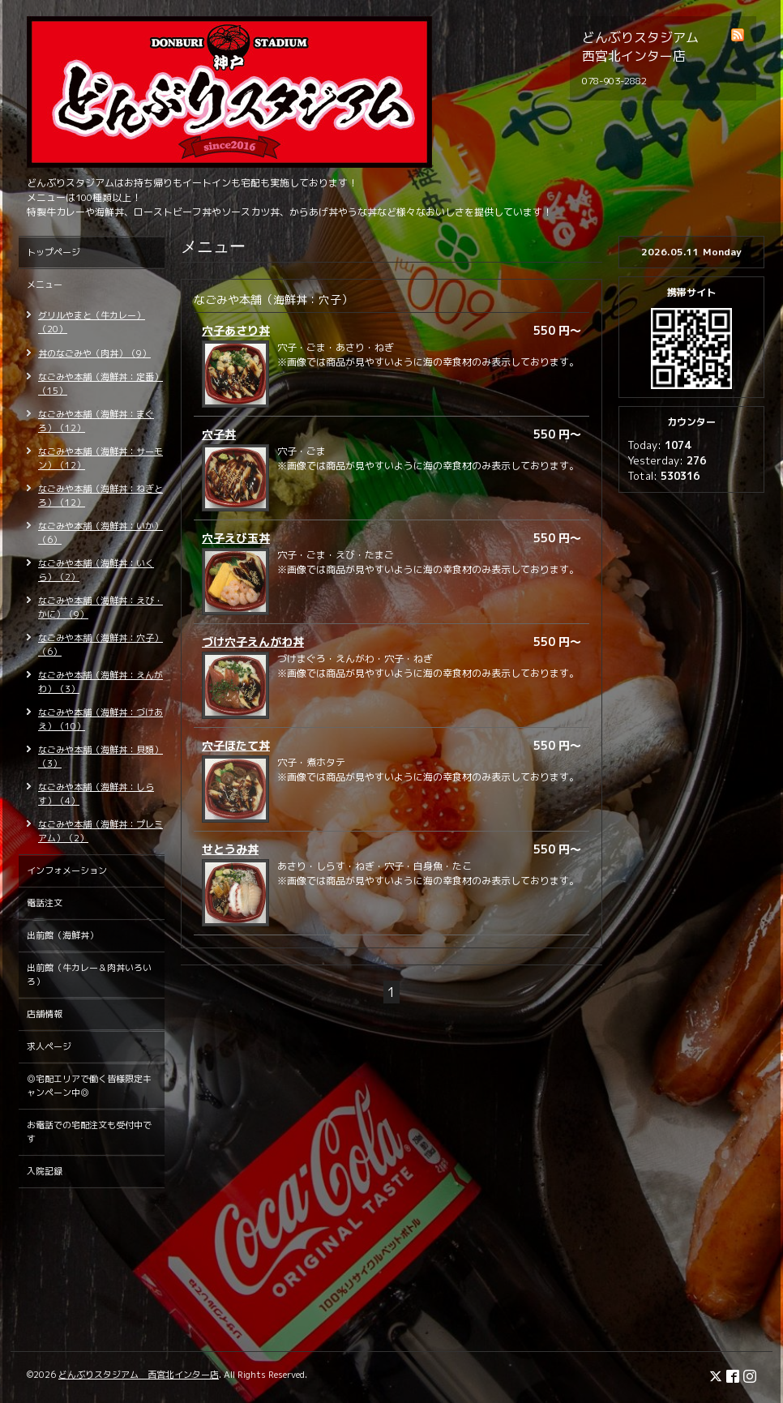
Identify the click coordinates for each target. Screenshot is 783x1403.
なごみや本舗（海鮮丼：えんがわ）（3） (100, 682)
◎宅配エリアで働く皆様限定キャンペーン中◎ (89, 1085)
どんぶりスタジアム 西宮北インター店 (138, 1374)
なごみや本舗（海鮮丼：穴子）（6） (100, 644)
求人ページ (49, 1046)
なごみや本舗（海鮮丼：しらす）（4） (96, 794)
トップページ (53, 252)
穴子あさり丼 (236, 330)
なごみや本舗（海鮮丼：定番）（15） (100, 383)
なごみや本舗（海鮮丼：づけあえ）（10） (100, 719)
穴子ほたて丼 (236, 745)
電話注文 (44, 902)
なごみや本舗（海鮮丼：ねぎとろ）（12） (100, 495)
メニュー (44, 284)
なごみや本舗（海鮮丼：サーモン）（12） (100, 458)
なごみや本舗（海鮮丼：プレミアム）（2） (100, 831)
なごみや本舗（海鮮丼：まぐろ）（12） (96, 421)
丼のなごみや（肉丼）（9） (94, 353)
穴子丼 (219, 434)
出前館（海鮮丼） (62, 935)
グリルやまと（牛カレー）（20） (91, 322)
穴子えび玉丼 (236, 537)
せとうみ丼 (230, 849)
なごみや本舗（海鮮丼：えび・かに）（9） (100, 607)
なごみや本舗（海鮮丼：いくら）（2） (96, 570)
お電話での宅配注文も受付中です (89, 1132)
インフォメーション (67, 870)
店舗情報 (44, 1013)
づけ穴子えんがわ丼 (253, 641)
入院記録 (44, 1171)
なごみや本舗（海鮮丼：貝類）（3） (100, 756)
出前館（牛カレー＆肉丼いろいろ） (89, 974)
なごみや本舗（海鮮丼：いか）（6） (100, 533)
